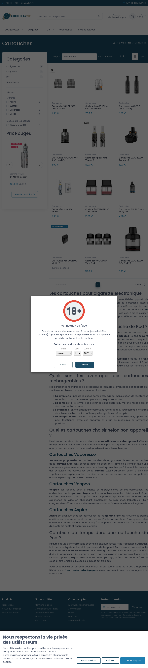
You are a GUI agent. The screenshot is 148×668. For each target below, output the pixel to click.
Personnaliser (88, 660)
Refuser (110, 660)
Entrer (85, 364)
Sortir (63, 364)
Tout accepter (132, 660)
